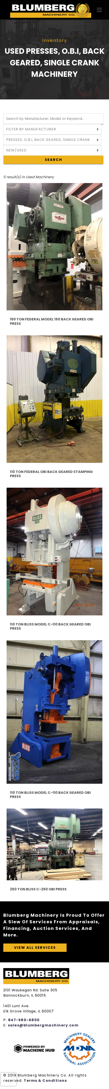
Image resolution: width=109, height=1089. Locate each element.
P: (5, 1020)
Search (53, 159)
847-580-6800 (24, 1020)
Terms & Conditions (45, 1080)
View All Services (35, 947)
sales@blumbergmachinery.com (43, 1025)
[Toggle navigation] (99, 10)
